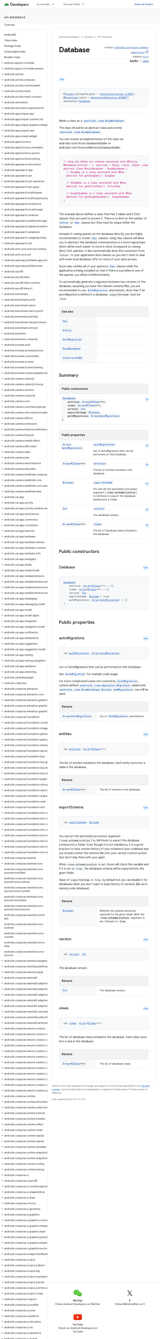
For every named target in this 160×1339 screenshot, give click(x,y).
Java (146, 61)
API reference (15, 17)
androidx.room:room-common (132, 47)
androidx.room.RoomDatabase (104, 120)
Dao (77, 222)
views (97, 524)
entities (100, 463)
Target (69, 94)
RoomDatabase (72, 348)
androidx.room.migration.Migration (105, 685)
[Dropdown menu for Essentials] (54, 4)
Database (84, 101)
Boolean (94, 412)
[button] (23, 63)
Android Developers (69, 36)
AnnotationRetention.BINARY (109, 97)
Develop (88, 36)
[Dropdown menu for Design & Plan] (85, 4)
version (99, 508)
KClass (95, 402)
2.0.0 (146, 56)
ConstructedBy (72, 357)
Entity (64, 222)
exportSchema (103, 482)
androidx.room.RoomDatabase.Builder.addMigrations (96, 689)
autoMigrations (104, 444)
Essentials (43, 4)
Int (83, 409)
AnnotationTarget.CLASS (116, 94)
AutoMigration (98, 290)
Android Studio (143, 4)
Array (85, 402)
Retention (71, 97)
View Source (138, 52)
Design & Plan (72, 4)
